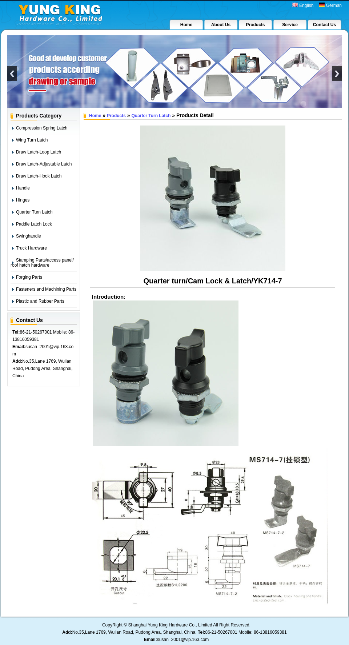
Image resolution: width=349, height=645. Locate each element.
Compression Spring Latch (41, 128)
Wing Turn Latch (32, 140)
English (303, 5)
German (330, 5)
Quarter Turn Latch (34, 212)
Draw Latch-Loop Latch (38, 152)
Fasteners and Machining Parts (46, 289)
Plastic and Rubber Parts (40, 301)
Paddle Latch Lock (34, 224)
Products (116, 115)
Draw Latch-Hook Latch (38, 176)
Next (337, 73)
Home (95, 115)
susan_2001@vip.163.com (183, 639)
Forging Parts (29, 277)
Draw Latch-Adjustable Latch (44, 164)
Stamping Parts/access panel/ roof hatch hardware (42, 263)
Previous (12, 73)
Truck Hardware (31, 248)
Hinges (22, 200)
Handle (23, 188)
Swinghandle (28, 236)
